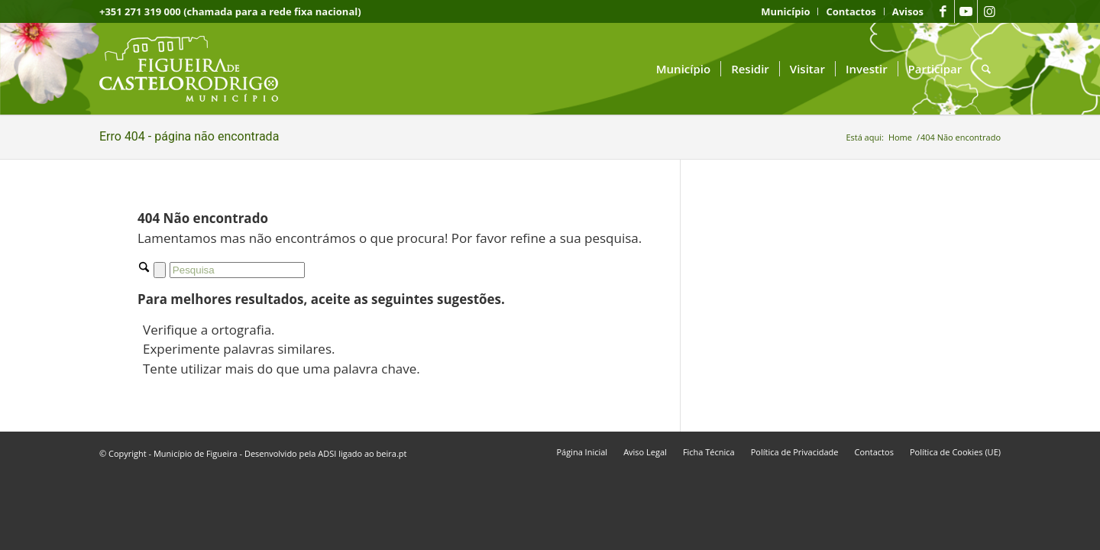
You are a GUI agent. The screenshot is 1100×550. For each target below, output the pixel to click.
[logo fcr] (200, 69)
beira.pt (392, 453)
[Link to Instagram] (989, 11)
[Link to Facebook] (943, 11)
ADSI (327, 453)
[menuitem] (785, 11)
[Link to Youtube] (966, 11)
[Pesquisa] (986, 69)
